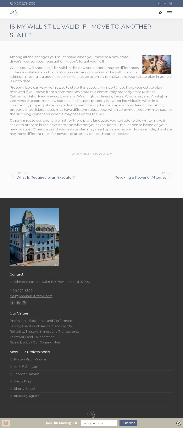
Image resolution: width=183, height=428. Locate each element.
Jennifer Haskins (26, 374)
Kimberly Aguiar (26, 396)
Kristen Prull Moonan (30, 359)
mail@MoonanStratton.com (31, 296)
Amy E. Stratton (26, 367)
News (86, 153)
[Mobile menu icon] (169, 13)
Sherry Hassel (24, 389)
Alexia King (22, 381)
